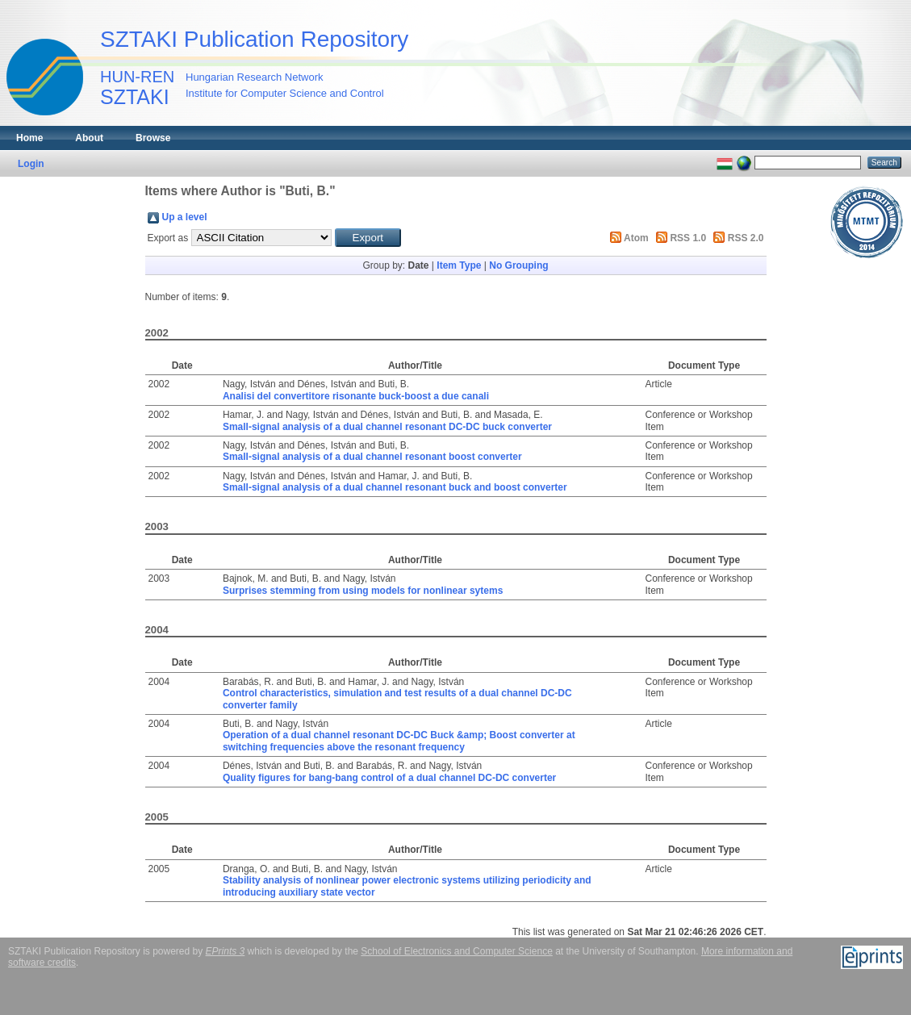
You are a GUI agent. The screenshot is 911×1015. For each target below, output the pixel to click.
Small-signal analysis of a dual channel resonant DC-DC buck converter (387, 426)
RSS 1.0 (688, 238)
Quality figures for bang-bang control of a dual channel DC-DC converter (389, 777)
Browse (153, 138)
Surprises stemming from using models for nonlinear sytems (363, 590)
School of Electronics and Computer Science (456, 951)
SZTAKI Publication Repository (254, 39)
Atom (636, 238)
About (89, 138)
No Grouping (518, 265)
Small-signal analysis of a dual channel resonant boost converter (372, 456)
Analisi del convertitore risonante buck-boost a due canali (356, 396)
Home (29, 138)
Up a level (184, 217)
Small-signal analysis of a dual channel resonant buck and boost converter (395, 487)
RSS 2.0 (746, 238)
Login (31, 163)
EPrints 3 (225, 951)
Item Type (459, 265)
